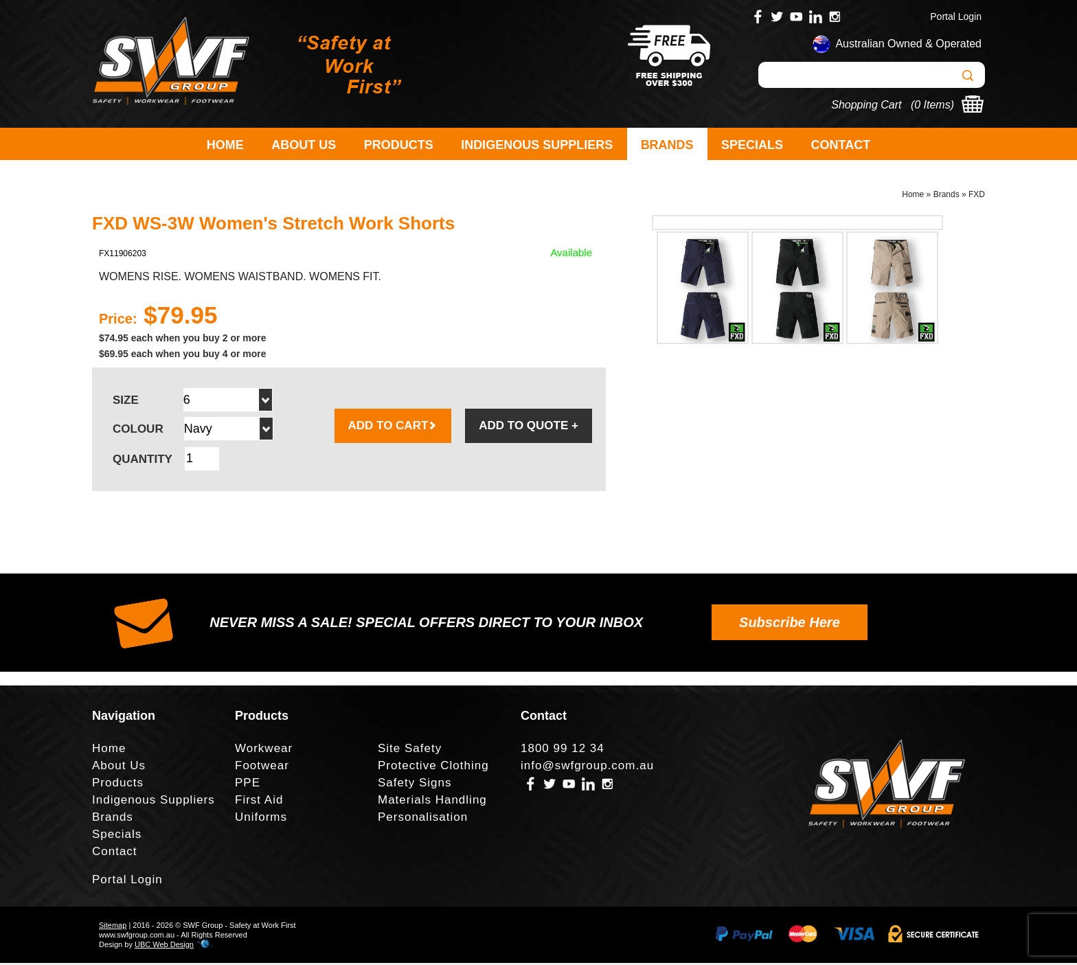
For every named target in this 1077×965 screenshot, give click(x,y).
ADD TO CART (393, 427)
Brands (667, 145)
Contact (841, 145)
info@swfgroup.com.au (587, 767)
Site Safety (410, 750)
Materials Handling (432, 801)
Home (225, 145)
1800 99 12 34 (562, 750)
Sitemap (112, 927)
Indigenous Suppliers (537, 145)
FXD (976, 196)
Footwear (262, 767)
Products (398, 145)
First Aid (259, 801)
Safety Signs (414, 784)
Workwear (264, 750)
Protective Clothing (433, 767)
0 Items (932, 105)
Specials (752, 145)
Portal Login (956, 16)
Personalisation (423, 819)
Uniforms (261, 819)
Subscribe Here (789, 624)
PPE (247, 784)
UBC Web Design (164, 946)
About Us (303, 145)
